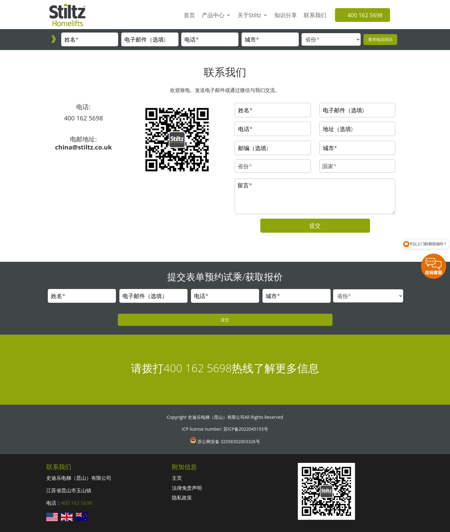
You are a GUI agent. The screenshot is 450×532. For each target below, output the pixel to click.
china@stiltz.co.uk (83, 147)
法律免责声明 (187, 487)
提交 (315, 225)
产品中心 (213, 15)
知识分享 (285, 15)
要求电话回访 (380, 39)
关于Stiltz (249, 15)
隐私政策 (182, 497)
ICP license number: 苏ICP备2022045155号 (225, 429)
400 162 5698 (365, 15)
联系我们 (315, 15)
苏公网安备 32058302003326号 (228, 441)
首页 (189, 15)
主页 (177, 477)
